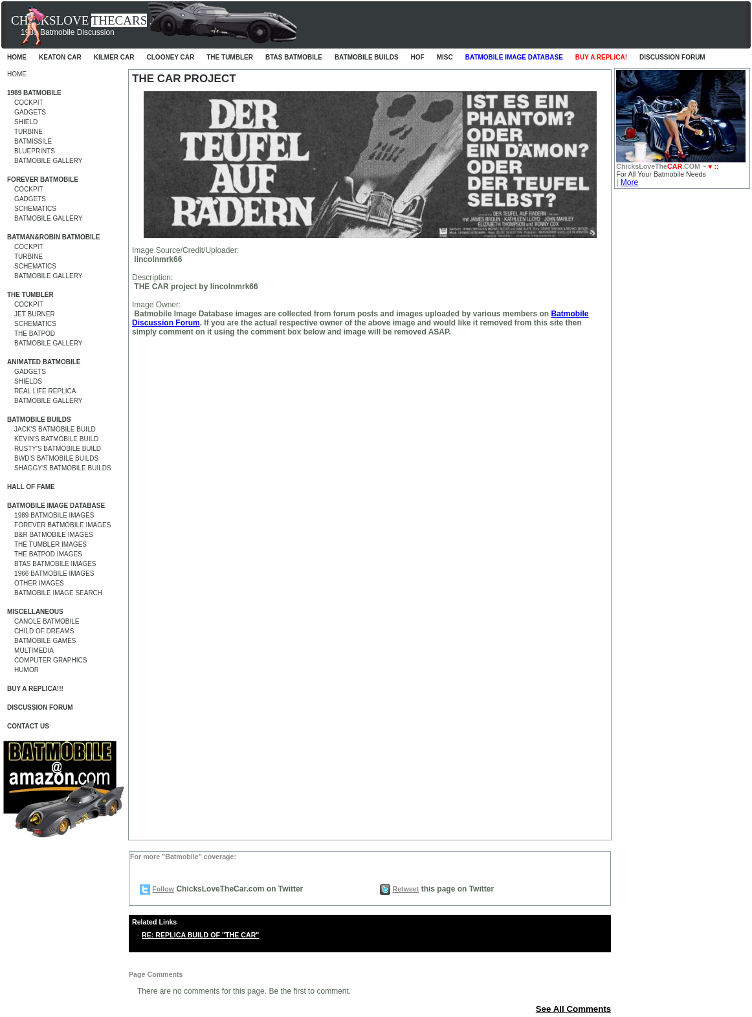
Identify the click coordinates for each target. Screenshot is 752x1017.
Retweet (405, 889)
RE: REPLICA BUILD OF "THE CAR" (200, 935)
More (629, 182)
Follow (163, 889)
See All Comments (574, 1009)
